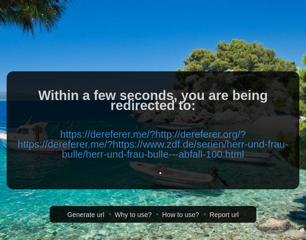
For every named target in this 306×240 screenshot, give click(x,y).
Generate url (85, 214)
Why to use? (133, 214)
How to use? (180, 214)
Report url (224, 214)
